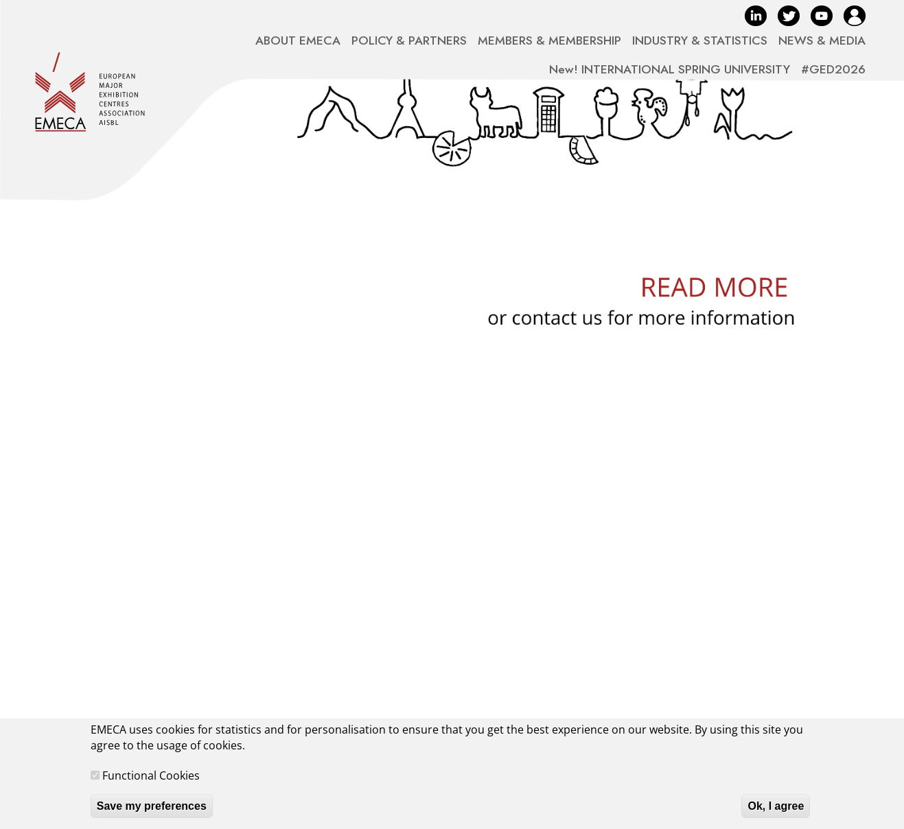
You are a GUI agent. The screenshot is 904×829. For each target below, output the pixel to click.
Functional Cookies (151, 783)
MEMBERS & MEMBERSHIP (549, 40)
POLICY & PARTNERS (409, 40)
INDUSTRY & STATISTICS (699, 40)
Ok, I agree (775, 814)
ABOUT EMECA (297, 40)
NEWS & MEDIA (822, 40)
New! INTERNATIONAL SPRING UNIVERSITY (669, 69)
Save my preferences (152, 814)
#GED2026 (833, 69)
